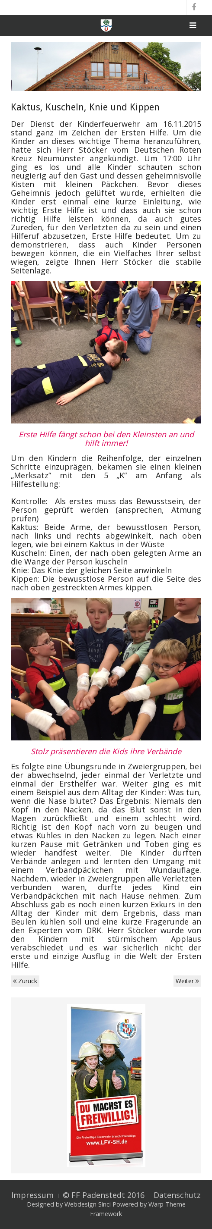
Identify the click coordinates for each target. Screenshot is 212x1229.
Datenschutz (177, 1195)
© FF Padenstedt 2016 (104, 1195)
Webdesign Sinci (87, 1204)
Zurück (25, 981)
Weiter (187, 981)
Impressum (32, 1195)
